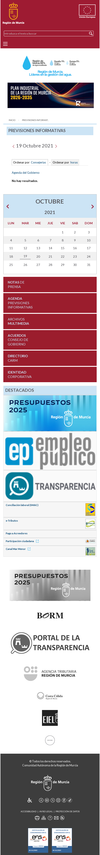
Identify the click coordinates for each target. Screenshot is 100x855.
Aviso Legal (46, 811)
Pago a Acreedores (17, 533)
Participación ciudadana (23, 541)
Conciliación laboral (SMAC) (22, 505)
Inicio (12, 120)
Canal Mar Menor (19, 548)
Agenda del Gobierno (26, 172)
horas (74, 162)
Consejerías (38, 162)
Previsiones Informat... (35, 120)
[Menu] (5, 44)
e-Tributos (12, 520)
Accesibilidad (28, 811)
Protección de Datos (68, 811)
